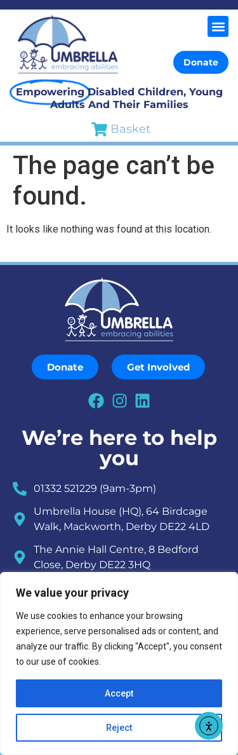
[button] (218, 26)
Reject (119, 728)
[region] (119, 663)
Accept (119, 693)
